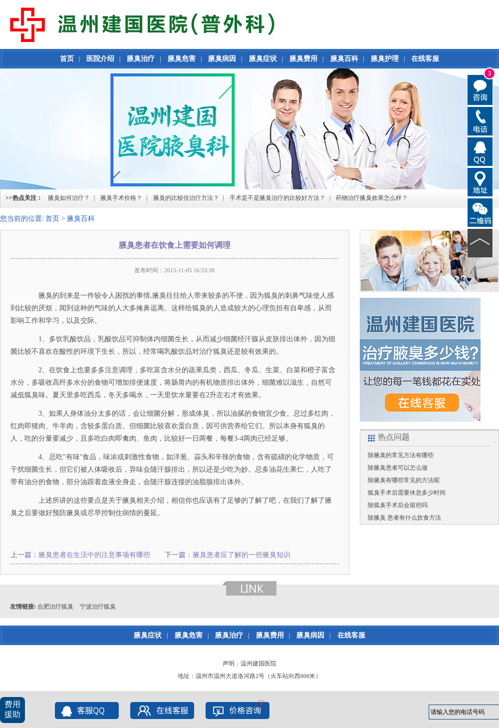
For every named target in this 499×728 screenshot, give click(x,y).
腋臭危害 (182, 58)
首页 (67, 58)
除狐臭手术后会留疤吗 (398, 505)
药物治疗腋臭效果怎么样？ (372, 197)
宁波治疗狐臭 (98, 606)
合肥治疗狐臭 (55, 606)
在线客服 (425, 58)
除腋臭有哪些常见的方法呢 (404, 480)
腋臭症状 (263, 58)
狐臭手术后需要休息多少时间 (407, 492)
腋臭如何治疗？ (69, 197)
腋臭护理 (385, 58)
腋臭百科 (344, 58)
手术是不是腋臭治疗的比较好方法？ (277, 197)
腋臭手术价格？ (121, 197)
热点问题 (394, 437)
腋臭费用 (303, 58)
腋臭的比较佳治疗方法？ (186, 197)
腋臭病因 (222, 58)
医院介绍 (100, 58)
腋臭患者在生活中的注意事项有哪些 (94, 555)
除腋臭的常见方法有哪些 (401, 455)
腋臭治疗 (141, 58)
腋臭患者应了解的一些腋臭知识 (241, 555)
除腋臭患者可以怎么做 (398, 467)
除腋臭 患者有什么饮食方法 (404, 517)
